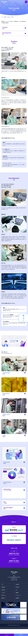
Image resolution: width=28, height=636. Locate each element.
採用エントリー (4, 602)
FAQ (16, 596)
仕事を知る (17, 591)
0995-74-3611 (14, 568)
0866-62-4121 (14, 560)
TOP (2, 591)
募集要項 (17, 599)
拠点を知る (3, 596)
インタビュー (4, 599)
